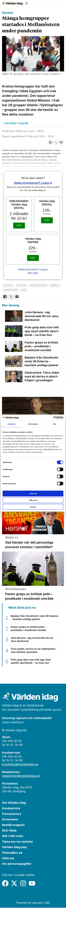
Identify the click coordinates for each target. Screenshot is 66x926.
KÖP (19, 225)
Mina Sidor (33, 273)
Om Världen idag (14, 821)
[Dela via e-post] (61, 142)
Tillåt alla (33, 493)
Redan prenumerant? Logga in (33, 182)
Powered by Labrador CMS (33, 921)
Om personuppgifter (17, 882)
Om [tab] (54, 424)
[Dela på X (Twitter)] (55, 142)
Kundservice (11, 826)
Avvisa (33, 507)
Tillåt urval (33, 500)
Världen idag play (14, 865)
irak (42, 290)
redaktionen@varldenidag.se (21, 794)
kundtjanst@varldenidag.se (20, 782)
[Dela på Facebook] (50, 142)
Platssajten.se (12, 871)
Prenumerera (11, 832)
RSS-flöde (9, 848)
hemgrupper (27, 290)
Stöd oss (8, 876)
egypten (25, 285)
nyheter (9, 285)
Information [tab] (33, 424)
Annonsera (10, 837)
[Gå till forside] (12, 3)
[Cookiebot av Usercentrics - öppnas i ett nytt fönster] (53, 417)
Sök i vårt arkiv (12, 854)
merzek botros (45, 285)
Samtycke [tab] (12, 424)
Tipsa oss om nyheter (17, 860)
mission (9, 290)
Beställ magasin (13, 843)
